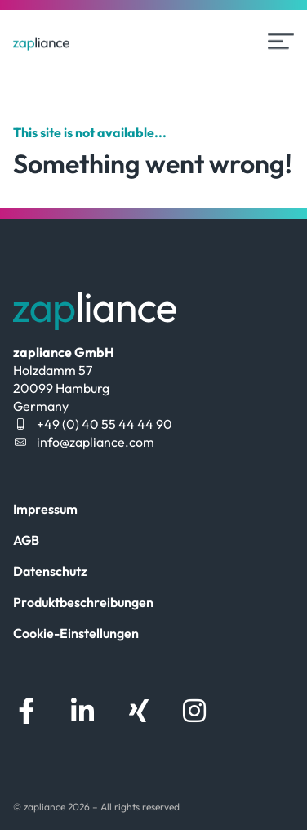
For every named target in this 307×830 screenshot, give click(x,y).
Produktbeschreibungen (83, 602)
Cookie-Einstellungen (76, 633)
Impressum (45, 509)
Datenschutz (50, 571)
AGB (26, 540)
